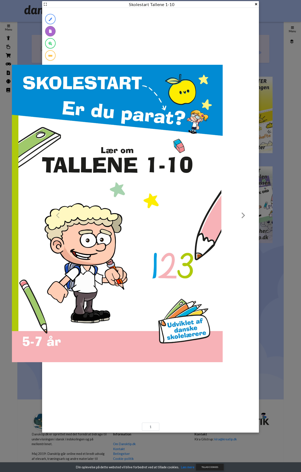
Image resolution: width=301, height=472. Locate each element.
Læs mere (187, 467)
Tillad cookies (210, 467)
